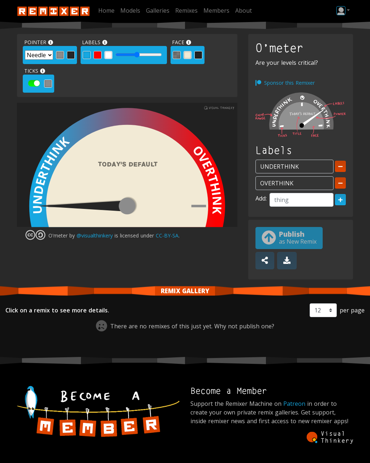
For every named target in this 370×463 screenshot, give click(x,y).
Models (130, 10)
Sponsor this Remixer (289, 82)
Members (216, 10)
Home (106, 10)
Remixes (186, 10)
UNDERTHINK (50, 174)
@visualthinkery (95, 235)
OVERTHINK (207, 178)
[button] (343, 10)
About (243, 10)
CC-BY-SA (167, 235)
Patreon (294, 404)
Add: (261, 198)
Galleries (157, 10)
